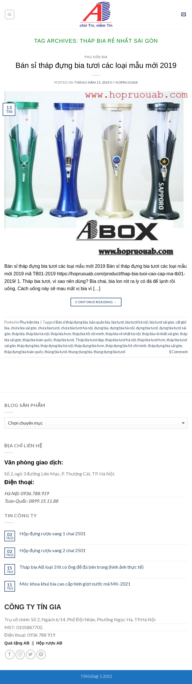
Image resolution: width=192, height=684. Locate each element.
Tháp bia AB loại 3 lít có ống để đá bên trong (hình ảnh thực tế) (81, 567)
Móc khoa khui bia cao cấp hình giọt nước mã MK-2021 (75, 583)
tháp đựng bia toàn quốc (23, 351)
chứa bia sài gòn (24, 328)
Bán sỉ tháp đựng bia (72, 322)
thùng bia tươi (56, 351)
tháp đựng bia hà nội (57, 345)
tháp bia (18, 333)
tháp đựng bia (28, 345)
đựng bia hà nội (122, 328)
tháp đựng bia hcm (89, 345)
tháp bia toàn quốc (37, 339)
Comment (178, 351)
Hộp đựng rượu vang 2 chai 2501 (52, 550)
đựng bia (101, 328)
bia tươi (117, 322)
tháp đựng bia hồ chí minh (126, 345)
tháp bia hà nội (37, 333)
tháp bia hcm (61, 333)
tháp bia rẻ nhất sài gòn (160, 333)
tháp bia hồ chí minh (88, 333)
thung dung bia (80, 351)
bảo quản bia (99, 322)
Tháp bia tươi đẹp (89, 339)
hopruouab (127, 82)
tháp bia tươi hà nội (120, 339)
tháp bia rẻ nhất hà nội (123, 333)
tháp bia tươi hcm (151, 339)
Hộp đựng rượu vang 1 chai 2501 (52, 533)
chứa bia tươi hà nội (77, 328)
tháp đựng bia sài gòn (165, 345)
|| (20, 643)
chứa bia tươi (48, 328)
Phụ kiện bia (95, 57)
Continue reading (96, 302)
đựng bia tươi (147, 328)
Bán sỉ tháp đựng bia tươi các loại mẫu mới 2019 (96, 65)
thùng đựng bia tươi (109, 351)
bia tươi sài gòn (162, 322)
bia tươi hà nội (136, 322)
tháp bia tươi (64, 339)
